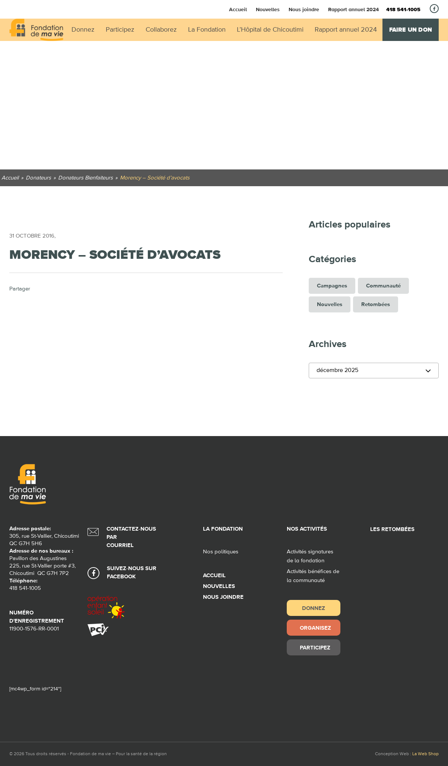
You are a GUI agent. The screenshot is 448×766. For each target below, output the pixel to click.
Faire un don (410, 30)
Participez (315, 647)
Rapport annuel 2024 (353, 9)
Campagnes (332, 286)
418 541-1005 (403, 9)
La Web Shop (425, 754)
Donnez (313, 608)
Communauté (383, 286)
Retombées (375, 304)
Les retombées (392, 529)
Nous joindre (304, 9)
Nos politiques (220, 551)
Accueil (238, 9)
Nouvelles (268, 9)
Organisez (315, 627)
